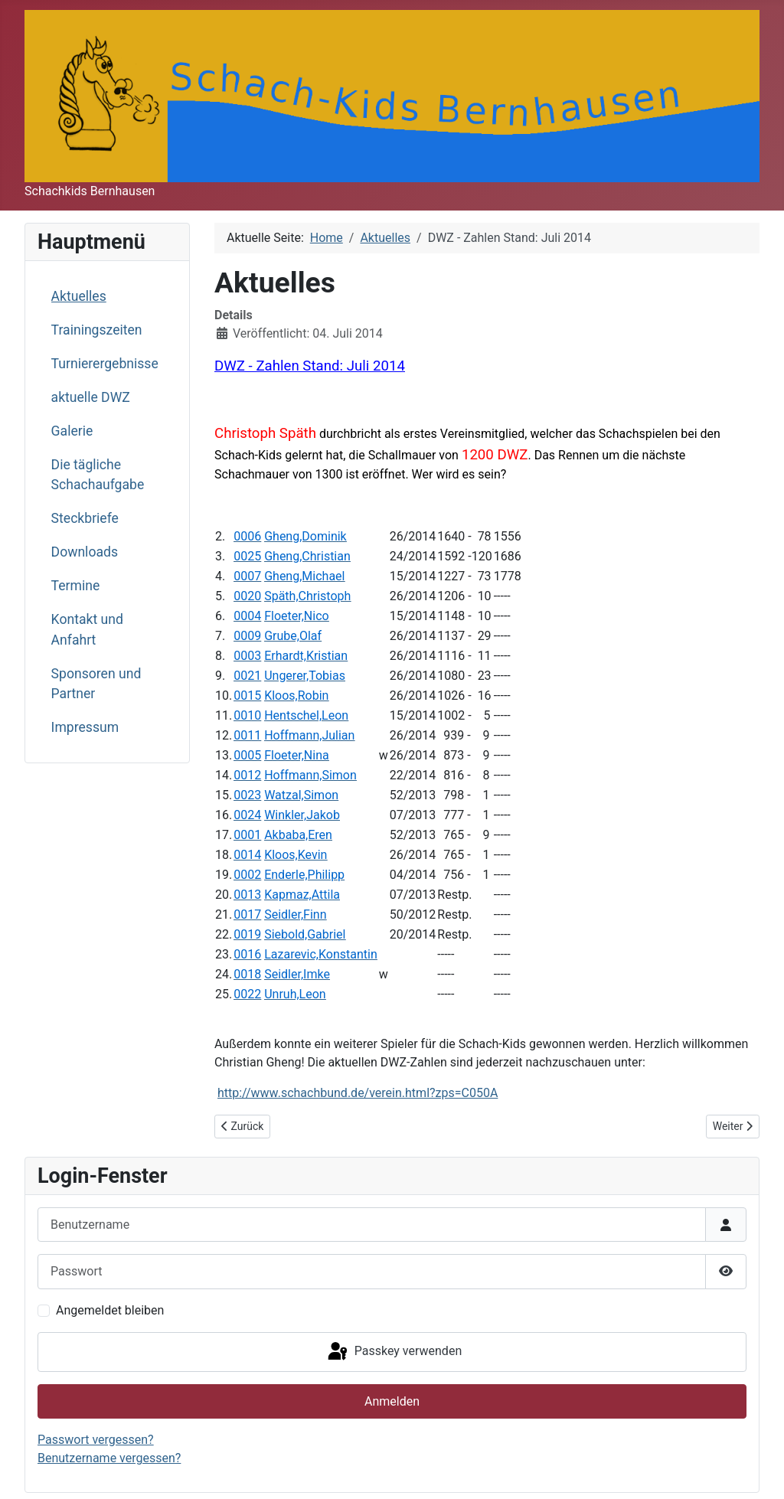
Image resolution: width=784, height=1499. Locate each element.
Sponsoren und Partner (96, 683)
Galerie (72, 431)
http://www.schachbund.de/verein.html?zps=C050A (357, 1093)
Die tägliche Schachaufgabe (98, 474)
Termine (75, 585)
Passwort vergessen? (96, 1439)
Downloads (84, 552)
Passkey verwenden (393, 1352)
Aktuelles (78, 296)
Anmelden (392, 1401)
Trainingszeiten (96, 330)
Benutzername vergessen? (109, 1458)
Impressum (85, 727)
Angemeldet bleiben (110, 1310)
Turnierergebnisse (104, 363)
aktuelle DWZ (90, 397)
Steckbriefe (85, 518)
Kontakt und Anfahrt (87, 629)
